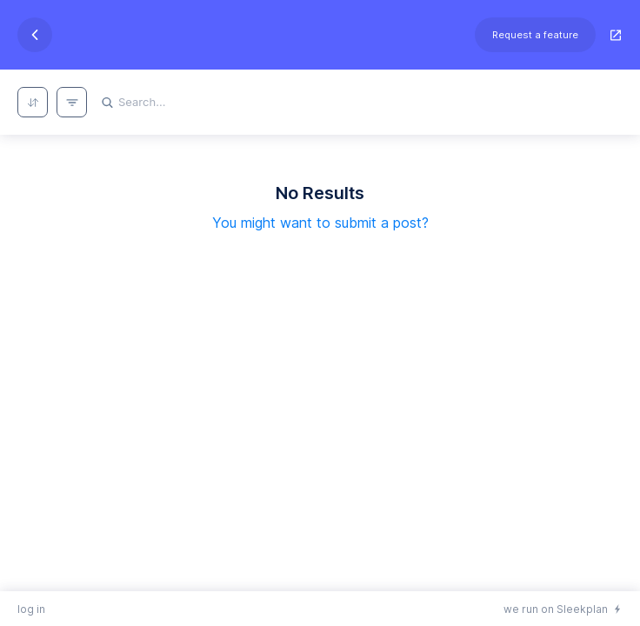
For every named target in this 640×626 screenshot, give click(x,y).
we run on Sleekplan (555, 609)
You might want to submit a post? (320, 222)
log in (31, 609)
